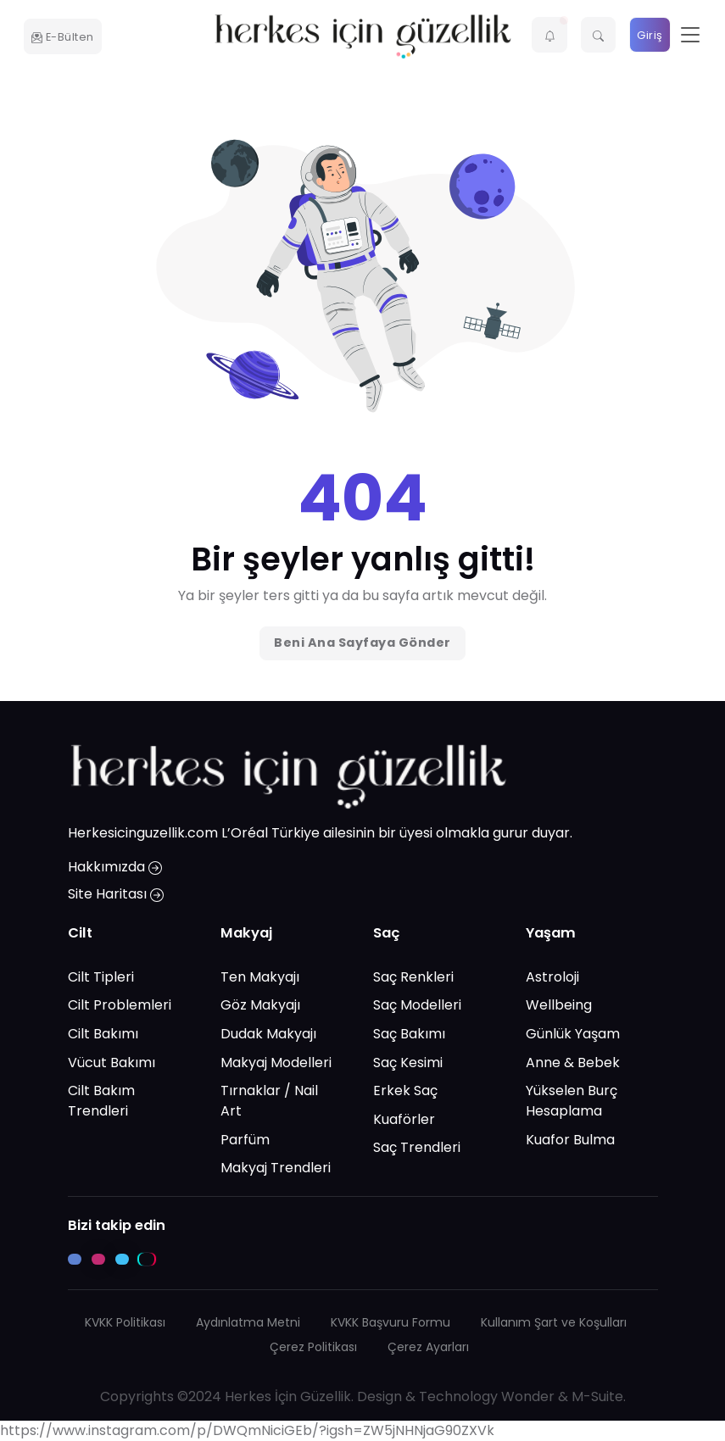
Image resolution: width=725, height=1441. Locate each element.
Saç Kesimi (408, 1062)
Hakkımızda (115, 866)
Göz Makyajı (260, 1005)
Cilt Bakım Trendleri (101, 1101)
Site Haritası (116, 894)
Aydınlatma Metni (248, 1322)
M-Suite (597, 1396)
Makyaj (246, 933)
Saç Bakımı (409, 1033)
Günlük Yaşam (573, 1033)
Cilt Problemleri (119, 1005)
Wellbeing (559, 1005)
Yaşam (551, 933)
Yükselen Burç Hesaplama (571, 1101)
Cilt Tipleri (101, 977)
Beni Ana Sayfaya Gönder (362, 642)
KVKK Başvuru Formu (390, 1322)
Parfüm (245, 1139)
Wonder (528, 1396)
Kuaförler (404, 1119)
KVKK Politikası (125, 1322)
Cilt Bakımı (103, 1033)
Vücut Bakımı (111, 1062)
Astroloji (552, 977)
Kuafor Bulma (570, 1139)
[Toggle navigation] (690, 35)
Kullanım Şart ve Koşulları (554, 1322)
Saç (386, 933)
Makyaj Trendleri (275, 1167)
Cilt (80, 933)
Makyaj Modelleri (276, 1062)
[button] (549, 35)
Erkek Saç (405, 1090)
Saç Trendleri (416, 1147)
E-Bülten (62, 37)
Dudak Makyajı (268, 1033)
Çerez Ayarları (428, 1346)
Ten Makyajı (259, 977)
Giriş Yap (650, 40)
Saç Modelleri (417, 1005)
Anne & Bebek (573, 1062)
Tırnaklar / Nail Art (269, 1101)
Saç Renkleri (413, 977)
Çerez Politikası (313, 1346)
